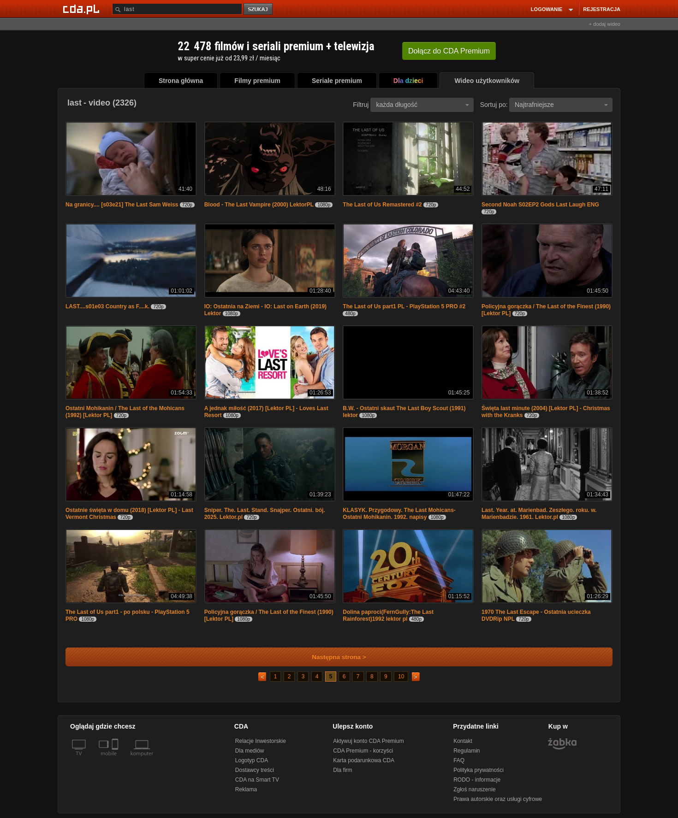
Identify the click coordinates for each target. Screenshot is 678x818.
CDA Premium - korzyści (363, 750)
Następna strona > (333, 656)
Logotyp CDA (251, 760)
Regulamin (466, 750)
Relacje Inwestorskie (260, 741)
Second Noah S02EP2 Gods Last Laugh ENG (540, 204)
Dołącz (449, 51)
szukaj (259, 9)
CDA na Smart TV (257, 780)
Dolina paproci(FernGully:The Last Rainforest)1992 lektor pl (388, 615)
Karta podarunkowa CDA (363, 760)
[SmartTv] (116, 759)
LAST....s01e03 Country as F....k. (107, 306)
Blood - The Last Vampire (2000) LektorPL (259, 204)
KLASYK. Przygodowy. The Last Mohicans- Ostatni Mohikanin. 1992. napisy (399, 513)
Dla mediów (249, 750)
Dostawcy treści (254, 770)
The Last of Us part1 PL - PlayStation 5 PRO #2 (404, 306)
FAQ (458, 760)
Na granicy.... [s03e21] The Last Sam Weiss (121, 204)
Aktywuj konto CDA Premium (368, 741)
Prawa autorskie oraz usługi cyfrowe (497, 799)
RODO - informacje (476, 780)
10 (401, 676)
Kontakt (462, 741)
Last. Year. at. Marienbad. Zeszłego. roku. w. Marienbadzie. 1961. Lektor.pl (539, 513)
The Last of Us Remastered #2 (382, 204)
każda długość (422, 104)
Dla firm (342, 770)
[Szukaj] (177, 9)
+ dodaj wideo (604, 24)
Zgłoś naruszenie (474, 789)
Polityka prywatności (478, 770)
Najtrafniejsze (561, 104)
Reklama (246, 789)
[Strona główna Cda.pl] (82, 9)
